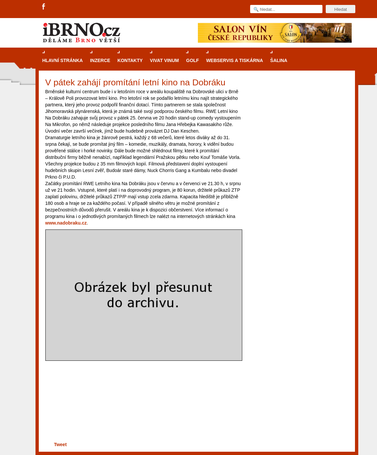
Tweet (60, 444)
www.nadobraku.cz (66, 223)
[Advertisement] (142, 415)
